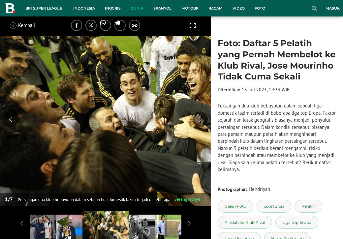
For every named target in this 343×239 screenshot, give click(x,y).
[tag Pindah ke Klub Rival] (245, 222)
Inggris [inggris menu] (113, 8)
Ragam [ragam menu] (215, 8)
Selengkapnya (187, 199)
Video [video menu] (239, 8)
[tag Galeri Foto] (235, 206)
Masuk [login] (333, 8)
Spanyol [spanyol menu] (162, 8)
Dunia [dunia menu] (137, 8)
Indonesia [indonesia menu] (84, 8)
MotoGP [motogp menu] (190, 8)
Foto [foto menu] (260, 8)
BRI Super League (43, 8)
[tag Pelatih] (308, 206)
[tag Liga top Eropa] (296, 222)
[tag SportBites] (274, 206)
